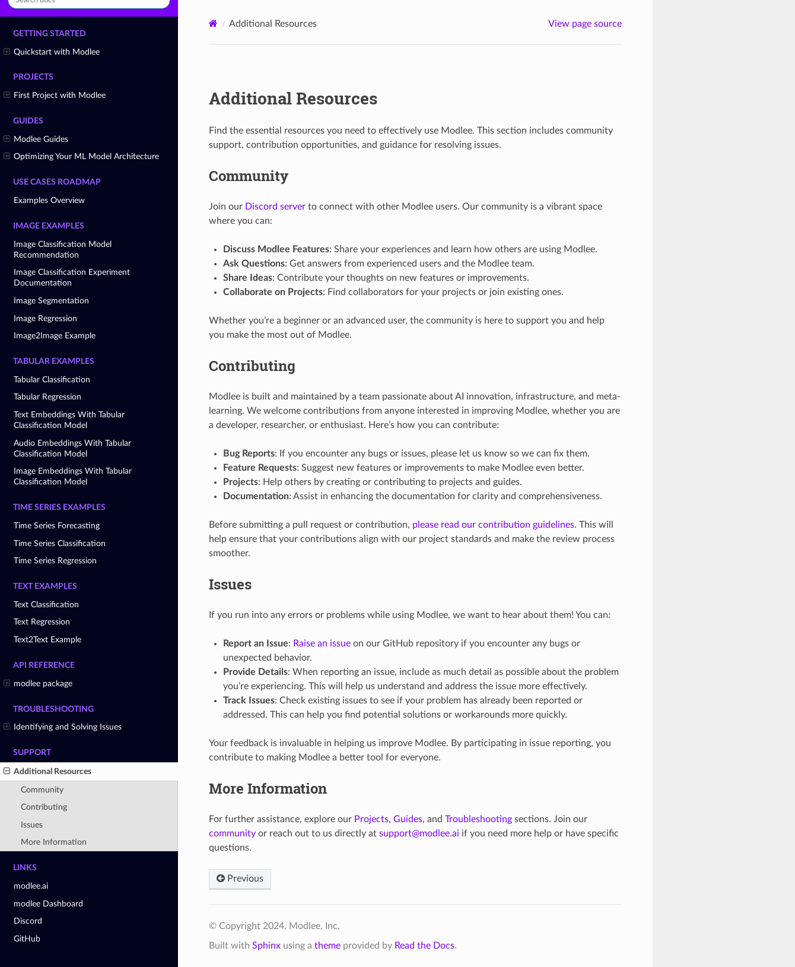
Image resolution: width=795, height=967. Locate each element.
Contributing (44, 807)
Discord (28, 921)
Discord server (275, 206)
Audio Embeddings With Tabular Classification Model (72, 448)
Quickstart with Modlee (52, 52)
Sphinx (266, 945)
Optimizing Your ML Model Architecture (81, 156)
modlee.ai (31, 886)
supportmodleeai (419, 833)
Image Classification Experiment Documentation (72, 277)
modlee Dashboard (48, 903)
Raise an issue (322, 643)
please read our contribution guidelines (493, 525)
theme (327, 945)
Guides (407, 819)
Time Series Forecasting (57, 525)
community (232, 833)
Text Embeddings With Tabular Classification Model (69, 420)
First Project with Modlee (55, 95)
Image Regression (45, 318)
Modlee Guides (36, 139)
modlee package (38, 684)
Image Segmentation (51, 300)
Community (42, 789)
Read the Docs (424, 945)
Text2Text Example (47, 639)
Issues (32, 824)
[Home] (213, 23)
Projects (371, 819)
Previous (240, 878)
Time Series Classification (60, 543)
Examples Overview (49, 200)
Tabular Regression (47, 396)
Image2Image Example (55, 335)
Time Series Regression (55, 560)
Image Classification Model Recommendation (63, 249)
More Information (54, 842)
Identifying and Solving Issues (63, 727)
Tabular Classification (52, 379)
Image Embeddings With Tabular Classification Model (73, 476)
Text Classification (46, 604)
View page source (585, 23)
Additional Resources (47, 771)
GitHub (27, 938)
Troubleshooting (478, 819)
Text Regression (42, 621)
